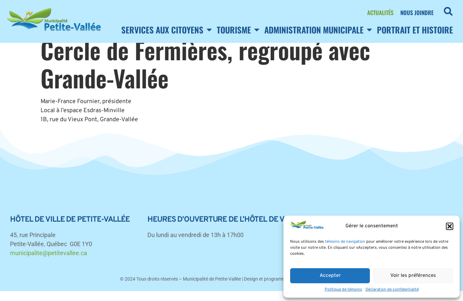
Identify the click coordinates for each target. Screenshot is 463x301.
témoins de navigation (345, 241)
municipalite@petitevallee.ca (48, 263)
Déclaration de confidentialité (392, 289)
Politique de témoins (343, 289)
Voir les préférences (413, 276)
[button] (449, 226)
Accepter (330, 276)
